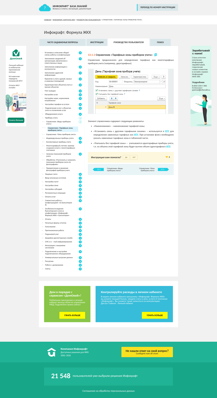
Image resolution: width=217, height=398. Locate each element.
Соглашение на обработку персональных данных (108, 390)
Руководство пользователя (89, 20)
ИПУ (136, 134)
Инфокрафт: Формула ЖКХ (64, 20)
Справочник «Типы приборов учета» (147, 169)
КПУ (167, 131)
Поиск (160, 42)
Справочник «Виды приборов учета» (115, 169)
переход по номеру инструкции (157, 7)
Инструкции (96, 42)
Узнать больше (72, 315)
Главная (47, 20)
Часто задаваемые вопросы (62, 42)
